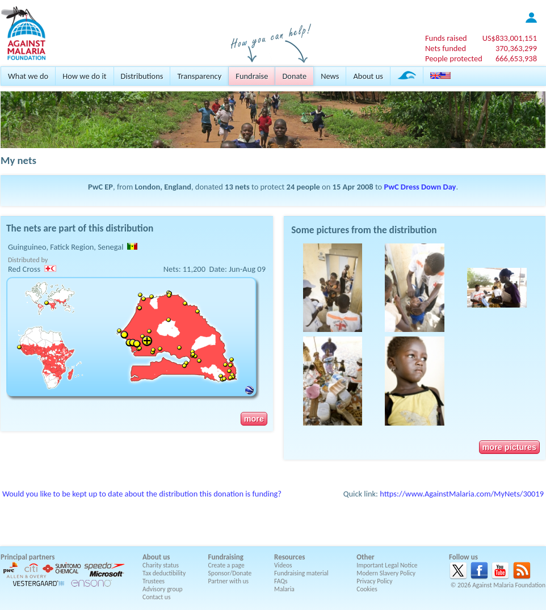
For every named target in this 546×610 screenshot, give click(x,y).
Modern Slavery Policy (385, 573)
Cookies (366, 589)
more (254, 418)
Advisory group (162, 589)
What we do (28, 76)
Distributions (142, 76)
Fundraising (225, 557)
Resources (289, 557)
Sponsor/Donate (230, 573)
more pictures (509, 447)
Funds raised (446, 38)
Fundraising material (301, 573)
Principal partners (27, 557)
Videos (283, 565)
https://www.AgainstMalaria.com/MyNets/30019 (462, 494)
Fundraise (252, 76)
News (330, 76)
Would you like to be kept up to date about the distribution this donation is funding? (142, 494)
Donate (294, 76)
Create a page (226, 565)
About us (368, 76)
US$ (509, 38)
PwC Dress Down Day (420, 187)
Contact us (156, 597)
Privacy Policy (374, 581)
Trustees (153, 581)
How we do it (84, 76)
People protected (453, 58)
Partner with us (228, 581)
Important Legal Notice (386, 565)
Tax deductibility (164, 573)
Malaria (284, 589)
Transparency (199, 76)
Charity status (160, 565)
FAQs (281, 581)
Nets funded (445, 48)
